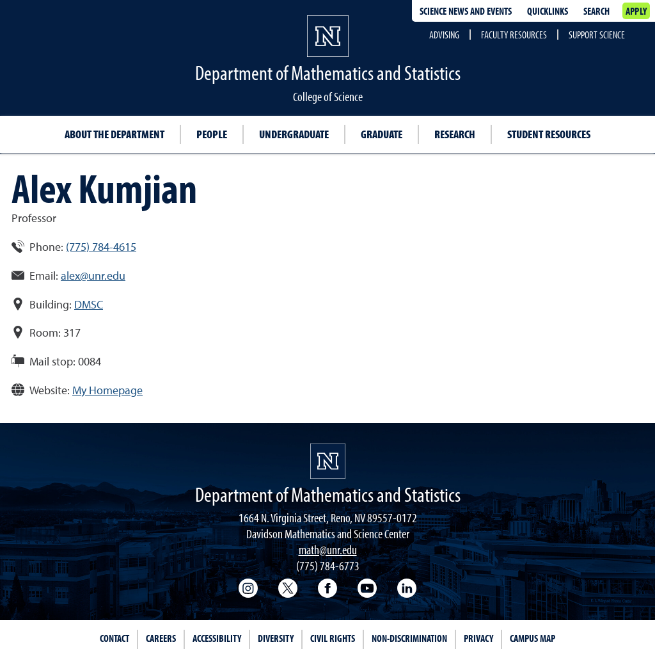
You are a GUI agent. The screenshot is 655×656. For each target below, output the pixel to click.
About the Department (114, 134)
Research (454, 134)
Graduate (381, 134)
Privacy (478, 638)
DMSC (88, 304)
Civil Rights (332, 638)
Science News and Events (466, 10)
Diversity (276, 638)
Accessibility (217, 638)
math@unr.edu (328, 549)
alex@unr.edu (93, 275)
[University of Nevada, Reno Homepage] (327, 461)
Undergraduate (294, 134)
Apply (636, 10)
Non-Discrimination (409, 638)
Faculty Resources (514, 34)
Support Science (597, 34)
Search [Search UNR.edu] (596, 10)
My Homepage (107, 390)
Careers (161, 638)
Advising (444, 34)
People (211, 134)
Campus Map (532, 638)
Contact (114, 638)
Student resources (548, 134)
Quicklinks (547, 10)
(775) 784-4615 (101, 246)
